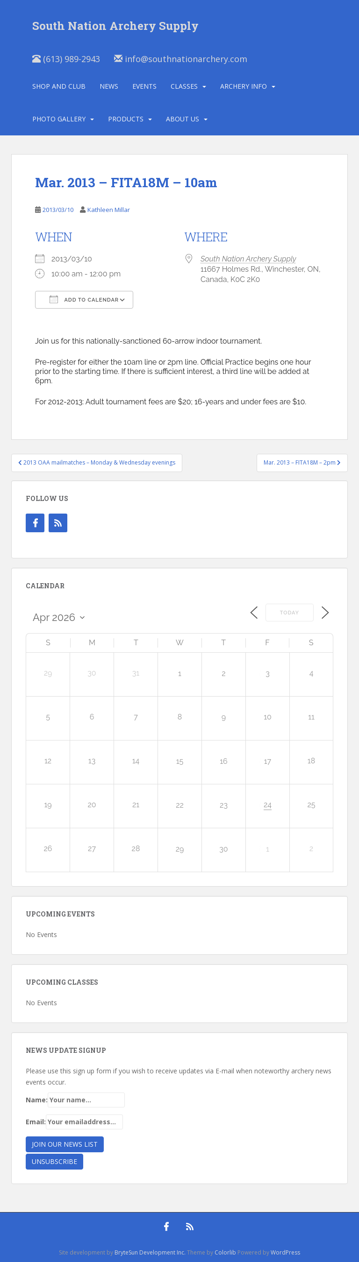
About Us (182, 118)
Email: (74, 1121)
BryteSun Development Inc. (150, 1252)
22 (180, 805)
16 (224, 761)
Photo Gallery (59, 118)
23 (224, 805)
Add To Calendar (84, 299)
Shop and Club (59, 86)
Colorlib (225, 1252)
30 (223, 849)
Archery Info (243, 86)
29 (180, 849)
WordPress (285, 1252)
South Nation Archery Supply (248, 258)
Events (144, 86)
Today (289, 613)
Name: (75, 1100)
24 (268, 804)
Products (126, 118)
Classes (184, 86)
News (109, 86)
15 (180, 761)
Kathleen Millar (108, 209)
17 (267, 761)
